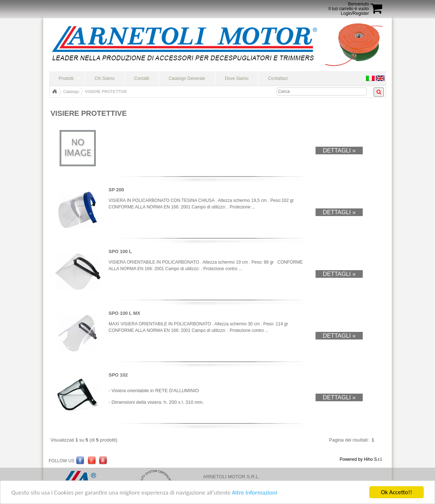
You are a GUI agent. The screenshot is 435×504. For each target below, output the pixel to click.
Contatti (141, 78)
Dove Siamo (236, 78)
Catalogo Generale (186, 78)
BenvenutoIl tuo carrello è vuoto (349, 6)
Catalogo (71, 91)
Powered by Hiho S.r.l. (361, 459)
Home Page (54, 91)
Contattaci (278, 78)
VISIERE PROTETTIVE (106, 91)
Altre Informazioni (254, 492)
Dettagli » (339, 150)
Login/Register (355, 13)
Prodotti (65, 78)
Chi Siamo (104, 78)
